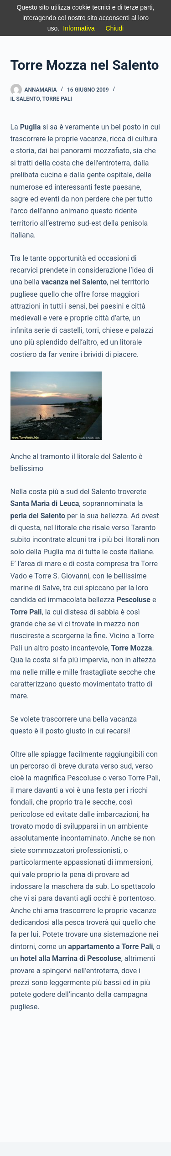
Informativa (78, 28)
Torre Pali (57, 99)
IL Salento (25, 99)
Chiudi (115, 28)
